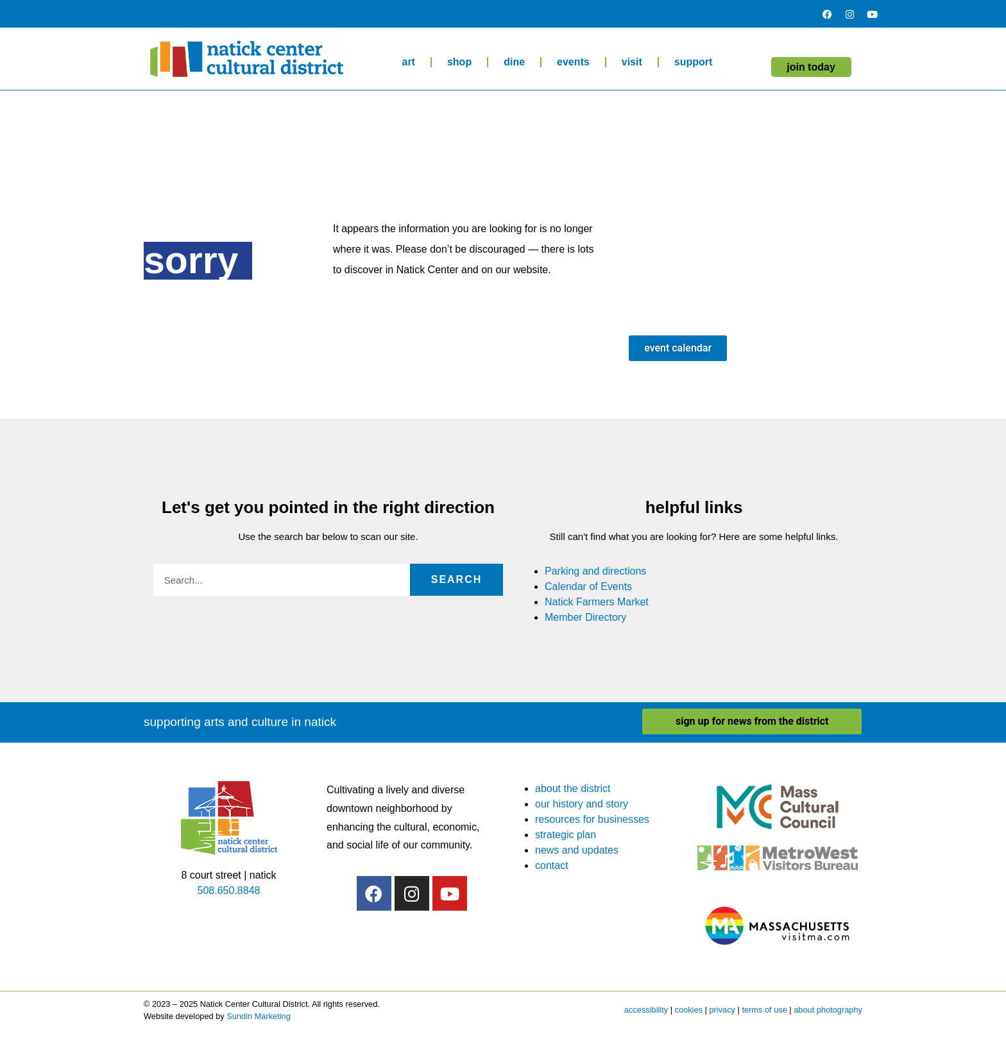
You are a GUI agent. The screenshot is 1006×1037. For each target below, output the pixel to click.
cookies (689, 1010)
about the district (572, 788)
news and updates (576, 850)
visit (632, 61)
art (408, 61)
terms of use (764, 1010)
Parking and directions (595, 571)
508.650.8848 (229, 890)
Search (456, 579)
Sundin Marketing (258, 1016)
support (693, 61)
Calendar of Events (588, 586)
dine (514, 61)
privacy (722, 1010)
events (573, 61)
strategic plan (565, 834)
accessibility (646, 1010)
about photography (828, 1010)
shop (459, 61)
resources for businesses (592, 819)
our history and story (581, 803)
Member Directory (585, 617)
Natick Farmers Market (597, 601)
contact (551, 865)
